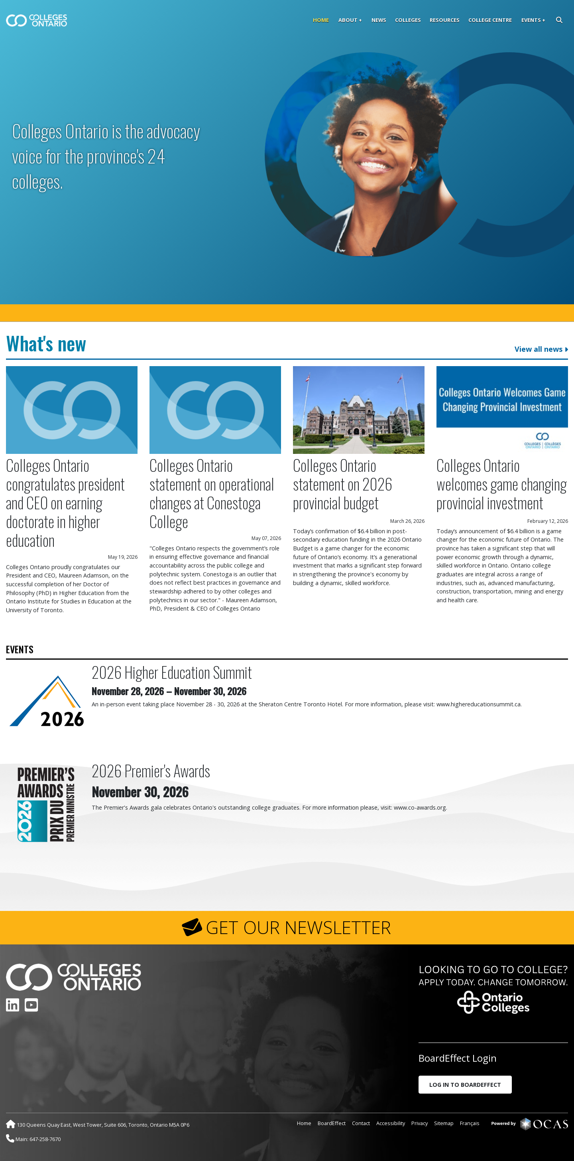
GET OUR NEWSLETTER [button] (298, 927)
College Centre (490, 20)
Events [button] (531, 20)
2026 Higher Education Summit (172, 671)
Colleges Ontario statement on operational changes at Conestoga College (211, 492)
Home (321, 20)
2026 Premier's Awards (151, 770)
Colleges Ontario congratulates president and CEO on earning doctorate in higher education (65, 502)
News (379, 20)
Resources (445, 20)
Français (470, 1123)
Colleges (408, 20)
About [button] (348, 20)
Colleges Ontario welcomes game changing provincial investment (501, 483)
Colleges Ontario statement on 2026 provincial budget (342, 483)
